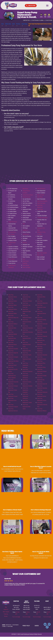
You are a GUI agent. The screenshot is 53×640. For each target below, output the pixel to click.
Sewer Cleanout (26, 265)
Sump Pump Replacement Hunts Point (12, 400)
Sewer (24, 259)
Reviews (6, 616)
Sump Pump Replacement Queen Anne (27, 359)
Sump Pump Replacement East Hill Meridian (12, 369)
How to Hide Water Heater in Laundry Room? (40, 467)
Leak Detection (26, 234)
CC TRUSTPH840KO (35, 20)
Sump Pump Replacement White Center (41, 297)
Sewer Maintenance (41, 188)
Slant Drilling (39, 197)
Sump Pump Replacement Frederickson (40, 348)
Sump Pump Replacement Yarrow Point (41, 307)
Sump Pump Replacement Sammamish (25, 375)
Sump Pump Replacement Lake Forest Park (26, 305)
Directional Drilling (12, 232)
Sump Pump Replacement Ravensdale (25, 365)
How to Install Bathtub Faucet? (12, 466)
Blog (6, 607)
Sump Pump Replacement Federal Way (12, 390)
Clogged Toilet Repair (12, 221)
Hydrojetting (25, 230)
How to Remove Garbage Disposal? (41, 510)
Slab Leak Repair (40, 195)
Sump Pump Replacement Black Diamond (12, 328)
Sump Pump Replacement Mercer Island (27, 321)
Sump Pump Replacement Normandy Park (28, 332)
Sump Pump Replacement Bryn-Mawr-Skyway (12, 338)
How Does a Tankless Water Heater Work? (12, 552)
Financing (6, 614)
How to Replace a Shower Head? (12, 510)
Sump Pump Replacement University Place (42, 404)
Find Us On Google (16, 616)
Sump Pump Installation (42, 201)
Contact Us (6, 609)
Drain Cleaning (11, 234)
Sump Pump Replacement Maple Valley (27, 311)
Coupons (7, 611)
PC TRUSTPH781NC (48, 20)
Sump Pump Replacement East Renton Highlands (12, 375)
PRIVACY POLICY (26, 625)
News (4, 611)
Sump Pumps (40, 209)
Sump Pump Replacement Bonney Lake (41, 313)
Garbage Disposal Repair (28, 195)
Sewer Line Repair (26, 267)
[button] (47, 5)
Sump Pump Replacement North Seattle (27, 344)
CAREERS (37, 625)
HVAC (24, 224)
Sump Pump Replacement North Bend (27, 338)
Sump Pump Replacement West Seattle (26, 406)
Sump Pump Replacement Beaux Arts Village (13, 317)
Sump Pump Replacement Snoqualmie (25, 390)
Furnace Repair (11, 259)
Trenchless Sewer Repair (42, 217)
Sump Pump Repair (41, 203)
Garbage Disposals (26, 197)
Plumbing (25, 242)
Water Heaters (40, 255)
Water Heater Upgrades (42, 253)
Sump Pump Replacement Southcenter (25, 396)
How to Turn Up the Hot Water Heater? (40, 552)
